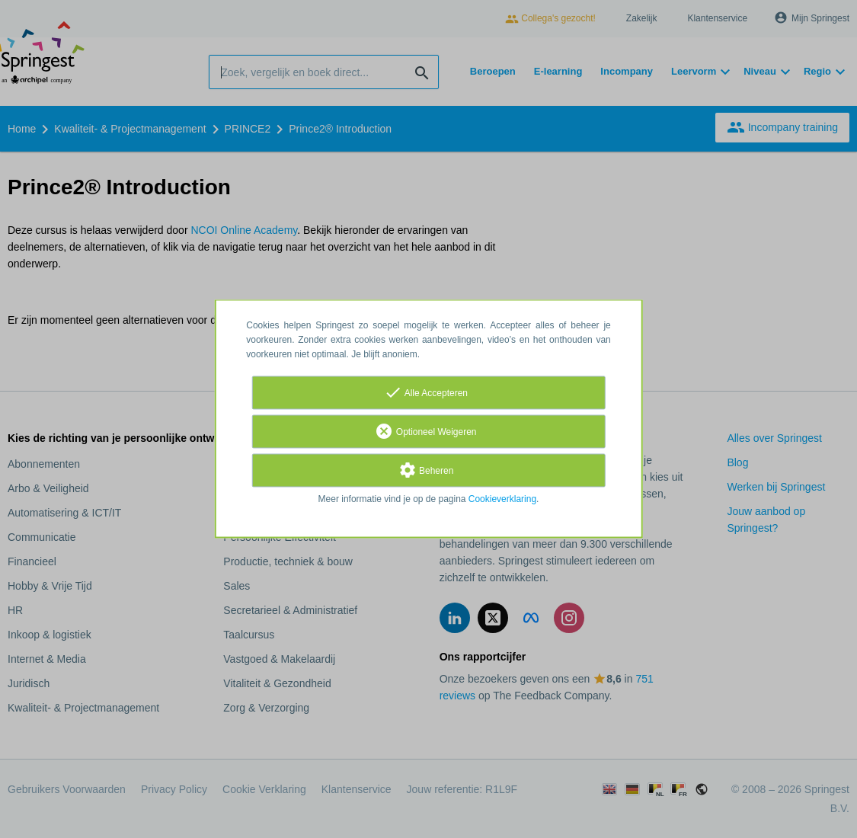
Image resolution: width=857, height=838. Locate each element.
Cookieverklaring (502, 499)
